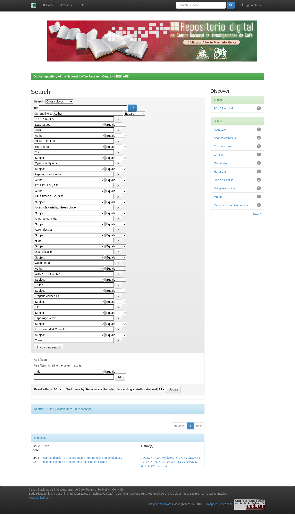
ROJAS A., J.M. (151, 457)
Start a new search (49, 347)
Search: (39, 101)
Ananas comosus (225, 138)
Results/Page (43, 389)
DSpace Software (160, 504)
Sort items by (75, 389)
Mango (218, 196)
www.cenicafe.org (40, 497)
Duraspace (210, 504)
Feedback (226, 504)
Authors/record (146, 389)
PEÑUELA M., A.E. (174, 457)
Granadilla (220, 163)
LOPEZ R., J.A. (158, 466)
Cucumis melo (223, 146)
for (36, 107)
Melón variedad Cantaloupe (231, 205)
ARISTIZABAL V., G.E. (162, 461)
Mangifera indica (224, 188)
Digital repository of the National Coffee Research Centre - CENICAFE (81, 76)
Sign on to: (251, 5)
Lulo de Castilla (224, 180)
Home (48, 5)
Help (81, 5)
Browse (66, 5)
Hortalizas (220, 171)
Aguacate (220, 129)
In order (109, 389)
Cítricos (219, 154)
